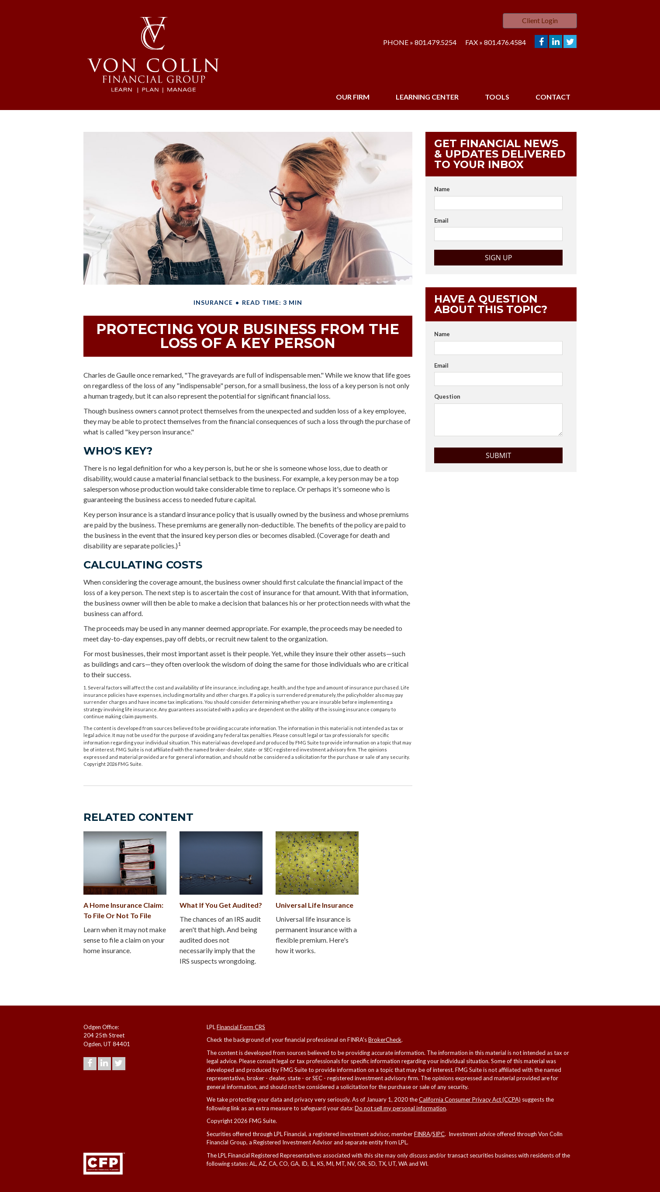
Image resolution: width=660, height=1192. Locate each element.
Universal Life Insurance (314, 905)
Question (447, 396)
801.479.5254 (435, 42)
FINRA (422, 1133)
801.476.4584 (505, 42)
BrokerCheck (384, 1039)
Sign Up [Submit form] (498, 257)
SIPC (438, 1133)
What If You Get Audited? (221, 905)
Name (442, 189)
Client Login (540, 20)
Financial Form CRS (241, 1026)
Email (441, 220)
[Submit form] (498, 455)
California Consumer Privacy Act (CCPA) (470, 1099)
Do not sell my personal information (400, 1108)
